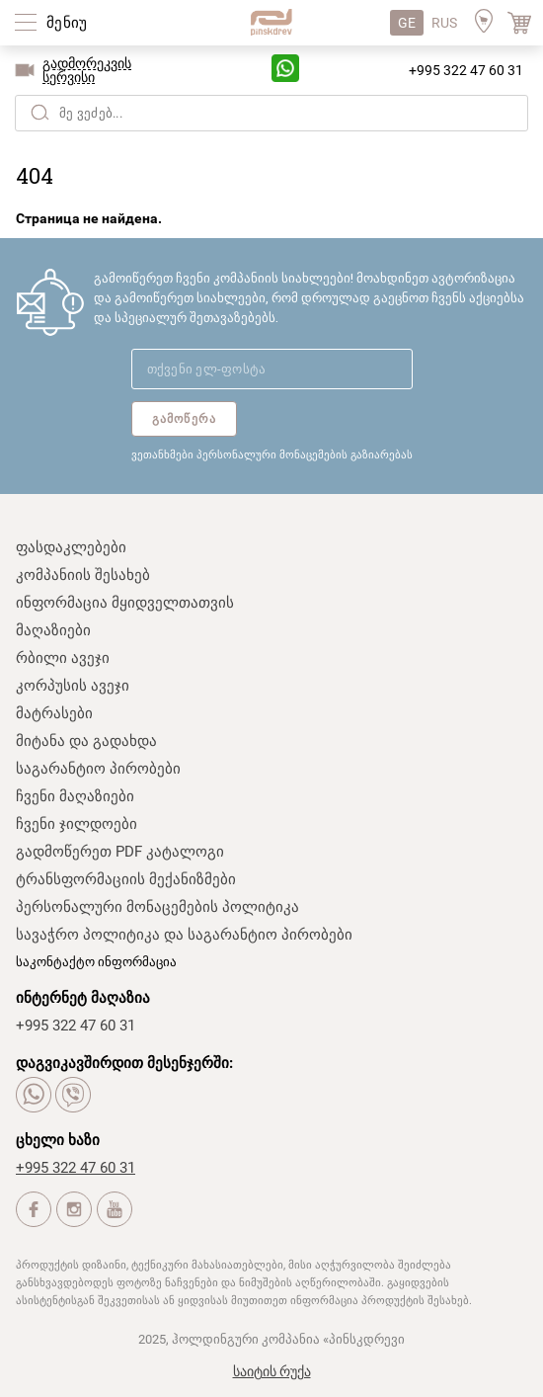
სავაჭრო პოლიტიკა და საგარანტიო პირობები (184, 935)
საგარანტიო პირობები (98, 769)
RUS (444, 23)
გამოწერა (184, 419)
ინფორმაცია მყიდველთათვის (125, 603)
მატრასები (54, 713)
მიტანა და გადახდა (86, 741)
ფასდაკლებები (71, 547)
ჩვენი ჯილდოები (76, 824)
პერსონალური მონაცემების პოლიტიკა (157, 907)
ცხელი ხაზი (58, 1140)
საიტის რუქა (272, 1371)
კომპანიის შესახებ (83, 575)
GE (407, 23)
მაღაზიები (53, 630)
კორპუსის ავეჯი (72, 686)
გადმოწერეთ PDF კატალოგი (120, 852)
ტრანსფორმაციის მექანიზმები (126, 879)
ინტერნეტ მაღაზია (83, 998)
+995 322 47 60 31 (466, 70)
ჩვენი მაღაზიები (75, 796)
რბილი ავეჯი (63, 658)
